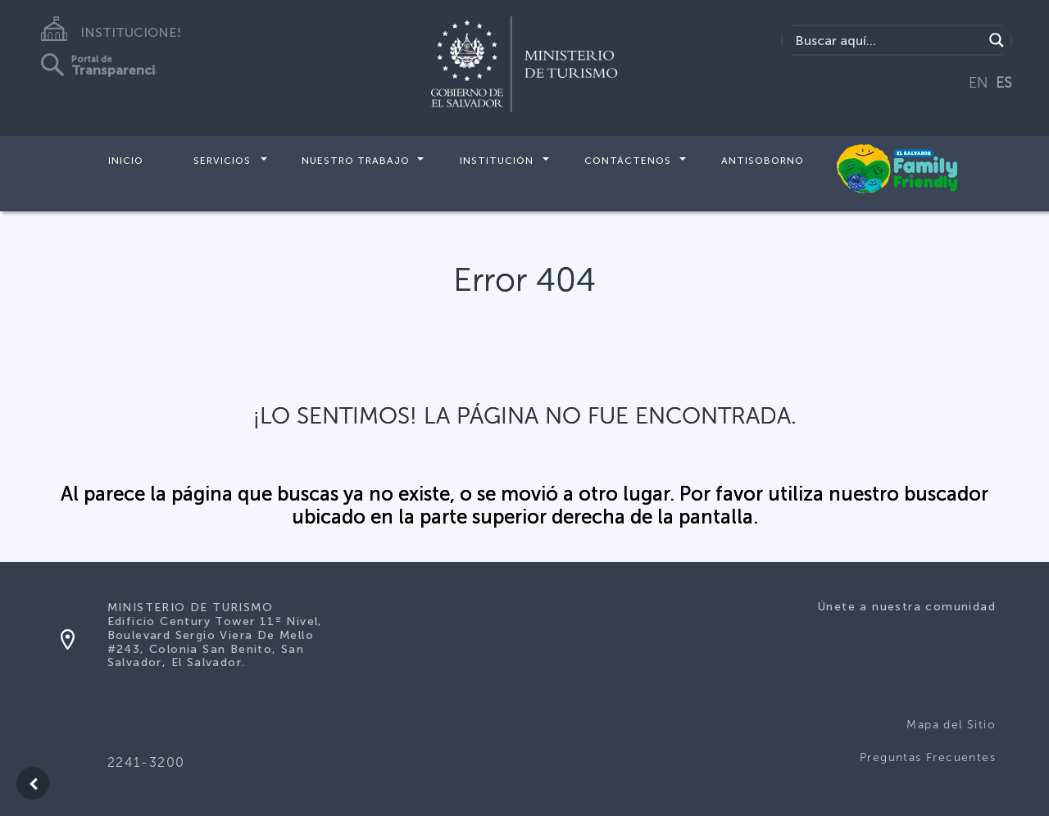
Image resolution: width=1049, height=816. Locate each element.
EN (978, 83)
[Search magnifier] (996, 40)
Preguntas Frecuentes (928, 757)
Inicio (125, 160)
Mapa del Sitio (951, 725)
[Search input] (887, 40)
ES (1004, 83)
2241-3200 (146, 762)
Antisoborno (762, 160)
